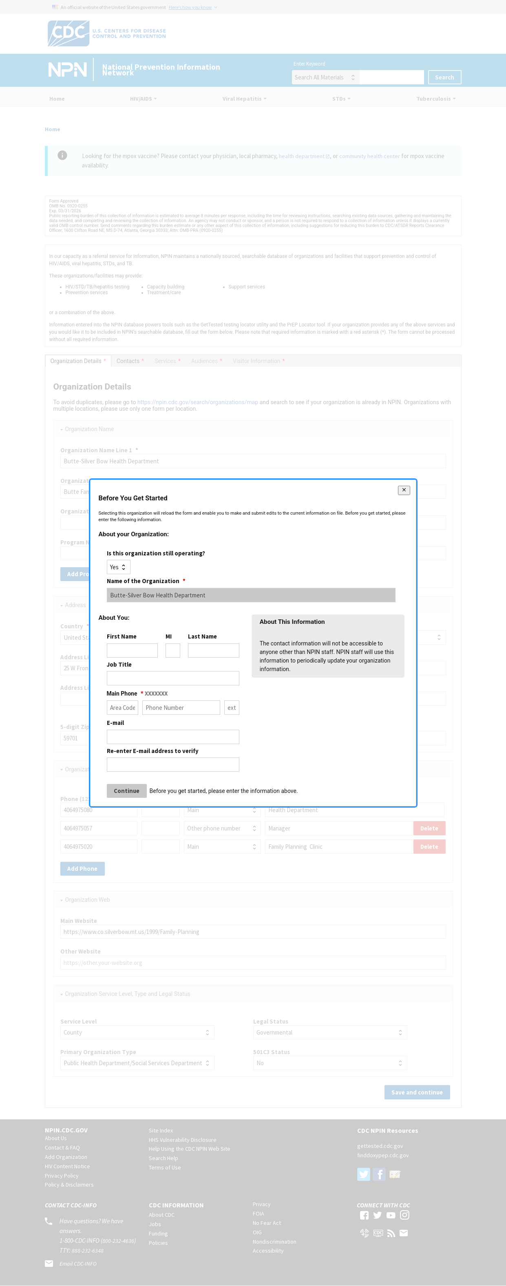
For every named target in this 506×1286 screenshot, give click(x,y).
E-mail (115, 723)
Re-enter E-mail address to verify (153, 750)
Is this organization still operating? (156, 553)
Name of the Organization (146, 581)
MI (169, 636)
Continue (126, 791)
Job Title (119, 664)
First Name (122, 636)
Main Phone (137, 693)
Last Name (202, 636)
